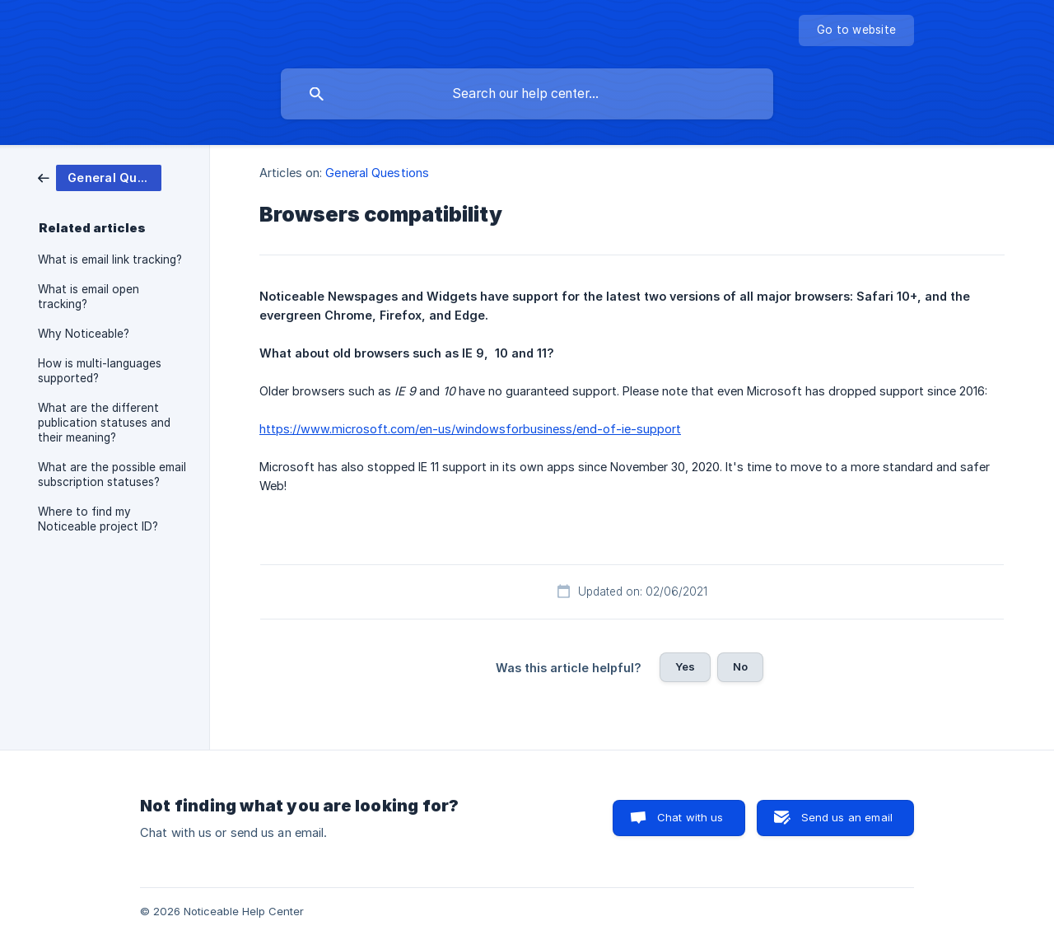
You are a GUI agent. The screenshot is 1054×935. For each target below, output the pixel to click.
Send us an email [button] (847, 817)
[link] (99, 177)
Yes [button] (685, 666)
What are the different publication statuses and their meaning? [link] (104, 422)
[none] (856, 30)
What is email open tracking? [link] (88, 297)
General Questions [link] (377, 173)
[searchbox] (527, 93)
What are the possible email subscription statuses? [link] (112, 474)
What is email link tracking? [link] (110, 259)
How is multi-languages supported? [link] (99, 371)
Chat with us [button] (690, 817)
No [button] (740, 666)
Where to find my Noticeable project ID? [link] (98, 519)
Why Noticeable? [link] (83, 333)
